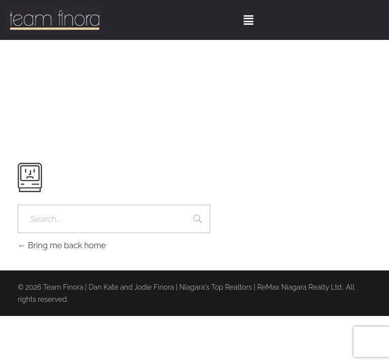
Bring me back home (62, 245)
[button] (248, 20)
